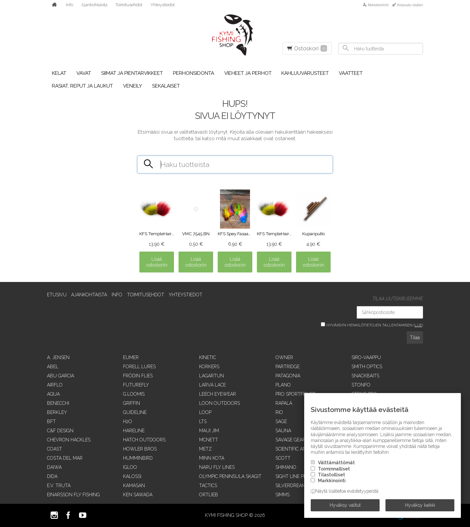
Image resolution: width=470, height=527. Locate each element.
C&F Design (60, 430)
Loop (205, 412)
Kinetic (207, 357)
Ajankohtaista (94, 4)
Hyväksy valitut (345, 505)
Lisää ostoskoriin (156, 262)
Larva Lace (212, 384)
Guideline (135, 412)
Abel (52, 366)
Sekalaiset (166, 86)
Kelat (59, 73)
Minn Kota (211, 458)
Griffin (131, 403)
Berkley (57, 412)
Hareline (134, 430)
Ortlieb (208, 494)
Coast (54, 449)
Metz (205, 449)
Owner (284, 357)
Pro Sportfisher (295, 394)
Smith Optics (367, 366)
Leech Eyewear (217, 394)
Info (69, 4)
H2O (127, 421)
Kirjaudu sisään (410, 5)
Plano (283, 384)
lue (418, 325)
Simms (282, 494)
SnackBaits (365, 375)
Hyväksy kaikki (420, 505)
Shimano (285, 467)
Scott (282, 458)
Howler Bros (140, 449)
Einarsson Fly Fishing (73, 494)
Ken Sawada (137, 494)
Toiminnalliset (334, 468)
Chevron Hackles (68, 439)
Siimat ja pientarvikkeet (132, 73)
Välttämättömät (336, 462)
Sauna (283, 430)
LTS (203, 421)
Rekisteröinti (378, 5)
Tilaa (415, 337)
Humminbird (138, 458)
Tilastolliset (331, 474)
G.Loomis (134, 394)
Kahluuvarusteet (305, 73)
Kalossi (132, 476)
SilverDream (290, 485)
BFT (51, 421)
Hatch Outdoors (144, 439)
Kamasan (134, 485)
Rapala (283, 403)
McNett (208, 439)
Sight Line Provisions (301, 476)
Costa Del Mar (65, 458)
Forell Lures (139, 366)
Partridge (287, 366)
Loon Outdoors (219, 403)
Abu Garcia (60, 375)
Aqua (53, 394)
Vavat (83, 73)
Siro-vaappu (366, 357)
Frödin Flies (138, 375)
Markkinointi (332, 480)
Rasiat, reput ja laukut (82, 86)
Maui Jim (209, 430)
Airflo (55, 384)
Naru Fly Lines (217, 467)
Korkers (209, 366)
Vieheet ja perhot (248, 73)
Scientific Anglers (298, 449)
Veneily (132, 86)
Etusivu (57, 294)
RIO (279, 412)
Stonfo (361, 384)
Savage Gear (290, 439)
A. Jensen (58, 357)
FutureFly (136, 384)
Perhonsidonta (193, 73)
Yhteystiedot (162, 4)
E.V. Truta (58, 485)
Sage (281, 421)
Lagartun (211, 375)
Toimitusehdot (129, 4)
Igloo (130, 467)
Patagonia (287, 375)
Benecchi (58, 403)
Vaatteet (351, 73)
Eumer (131, 357)
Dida (52, 476)
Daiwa (54, 467)
